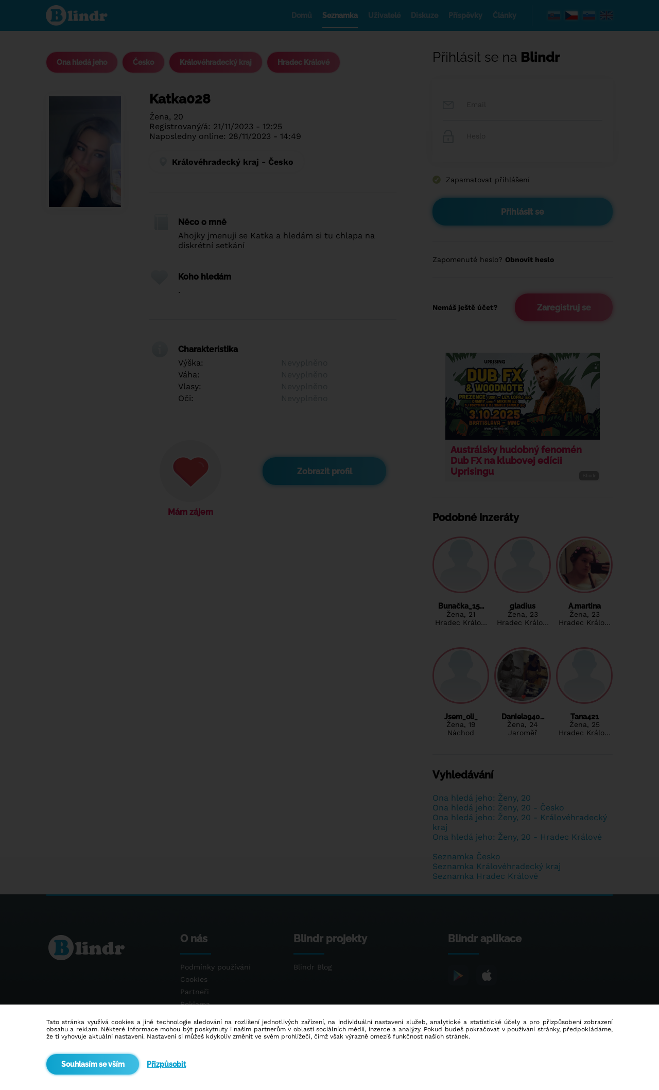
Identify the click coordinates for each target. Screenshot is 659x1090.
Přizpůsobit (166, 1064)
